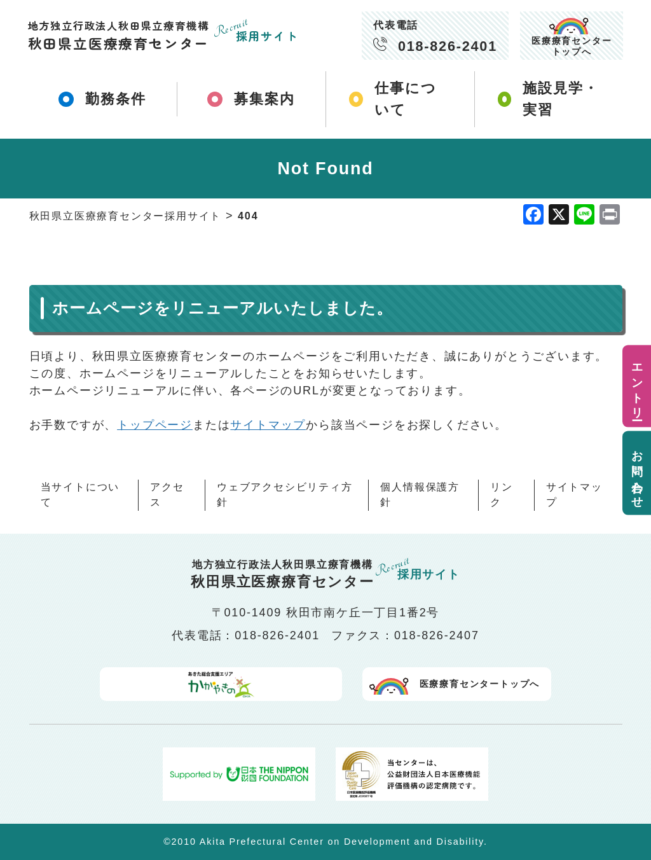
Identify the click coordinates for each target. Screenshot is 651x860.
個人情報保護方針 (420, 493)
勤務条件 (102, 98)
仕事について (394, 98)
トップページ (155, 423)
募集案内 (251, 98)
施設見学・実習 (542, 98)
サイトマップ (268, 423)
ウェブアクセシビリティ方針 (285, 493)
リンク (501, 493)
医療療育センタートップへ (571, 46)
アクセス (167, 493)
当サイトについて (80, 493)
